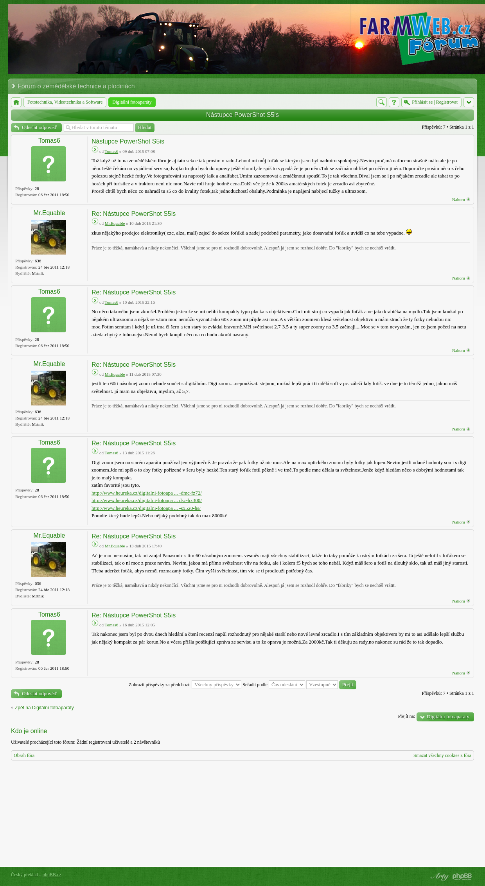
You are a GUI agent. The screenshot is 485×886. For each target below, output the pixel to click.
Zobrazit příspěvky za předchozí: (185, 684)
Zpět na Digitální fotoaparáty (44, 707)
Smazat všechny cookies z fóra (442, 755)
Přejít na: (406, 716)
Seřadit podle (273, 684)
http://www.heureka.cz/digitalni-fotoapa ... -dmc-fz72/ (147, 493)
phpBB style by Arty (439, 876)
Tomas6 (49, 140)
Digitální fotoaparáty (448, 716)
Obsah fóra (24, 755)
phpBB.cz (52, 874)
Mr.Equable (49, 213)
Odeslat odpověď (39, 127)
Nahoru (458, 199)
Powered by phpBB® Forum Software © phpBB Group (462, 876)
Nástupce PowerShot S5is (242, 114)
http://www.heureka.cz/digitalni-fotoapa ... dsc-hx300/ (147, 500)
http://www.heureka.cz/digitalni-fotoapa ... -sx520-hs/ (146, 508)
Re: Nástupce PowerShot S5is (134, 213)
